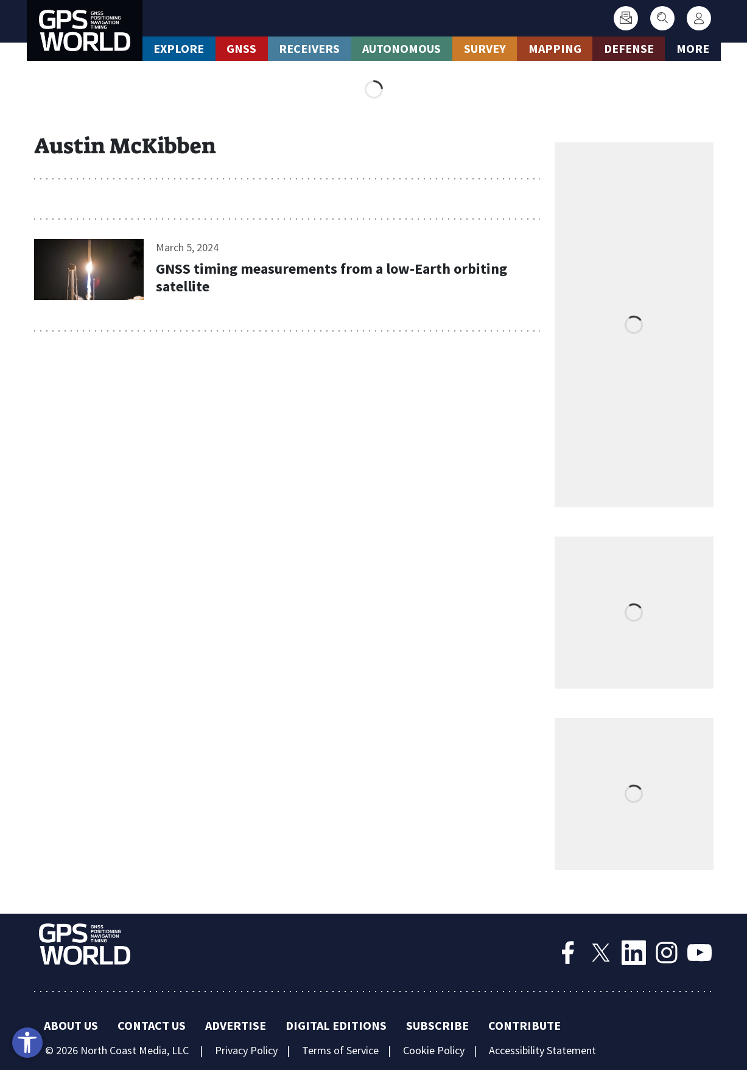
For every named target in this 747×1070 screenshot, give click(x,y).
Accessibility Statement (542, 1050)
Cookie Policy (434, 1050)
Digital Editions (336, 1025)
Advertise (235, 1025)
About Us (71, 1025)
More (692, 48)
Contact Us (151, 1025)
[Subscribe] (626, 18)
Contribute (524, 1025)
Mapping (554, 48)
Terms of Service (340, 1050)
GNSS (241, 48)
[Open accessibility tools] (27, 1042)
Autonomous (401, 48)
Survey (485, 48)
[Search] (662, 18)
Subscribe (437, 1025)
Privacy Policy (246, 1050)
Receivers (309, 48)
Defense (629, 48)
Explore (178, 48)
